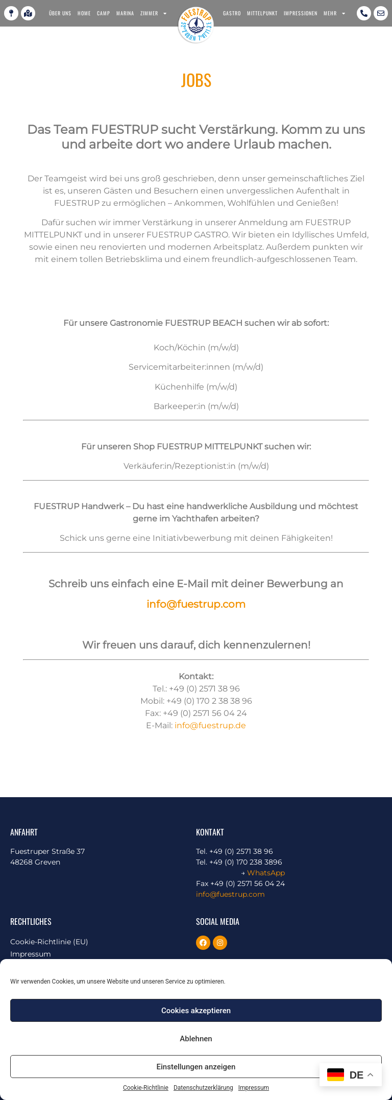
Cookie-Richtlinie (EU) (49, 941)
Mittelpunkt (262, 13)
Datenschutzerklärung (203, 1087)
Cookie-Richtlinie (145, 1087)
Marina (125, 13)
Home (84, 13)
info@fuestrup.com (196, 604)
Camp (103, 13)
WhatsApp (266, 872)
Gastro (232, 13)
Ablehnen (196, 1038)
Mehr (335, 13)
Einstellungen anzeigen (196, 1066)
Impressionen (300, 13)
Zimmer (153, 13)
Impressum (253, 1087)
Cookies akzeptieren (196, 1010)
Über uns (60, 13)
